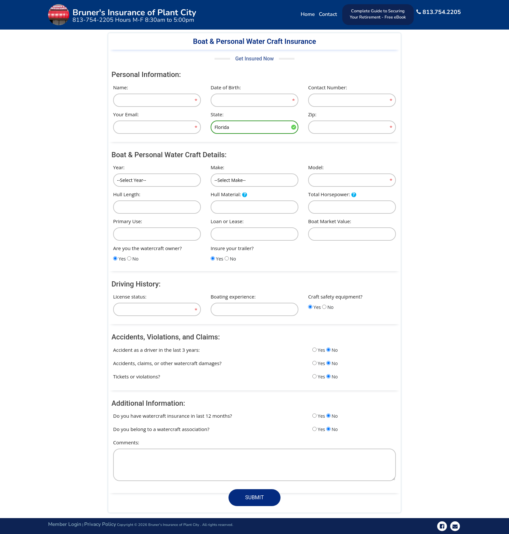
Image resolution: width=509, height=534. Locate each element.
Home (307, 14)
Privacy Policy (101, 524)
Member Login (65, 524)
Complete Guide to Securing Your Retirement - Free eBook (377, 14)
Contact (327, 14)
